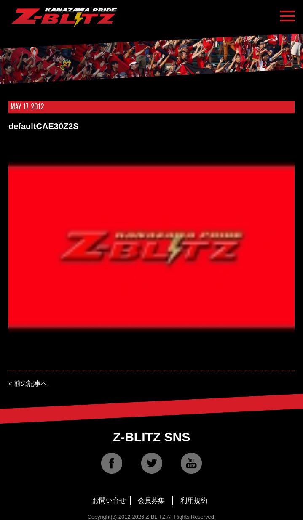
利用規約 (193, 500)
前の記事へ (31, 383)
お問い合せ (109, 500)
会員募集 (151, 500)
